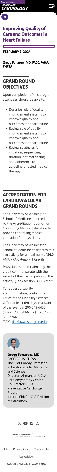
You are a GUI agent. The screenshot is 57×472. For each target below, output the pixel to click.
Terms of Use (41, 449)
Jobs (6, 449)
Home (4, 18)
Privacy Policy (21, 449)
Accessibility (26, 456)
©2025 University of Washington (26, 464)
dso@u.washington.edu (29, 322)
